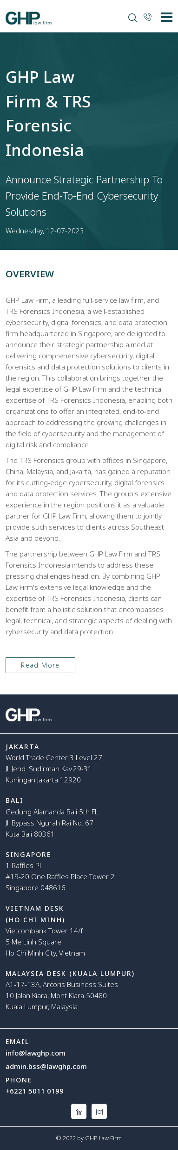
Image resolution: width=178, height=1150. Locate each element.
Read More (40, 665)
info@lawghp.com (36, 1052)
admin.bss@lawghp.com (46, 1066)
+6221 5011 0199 (35, 1090)
